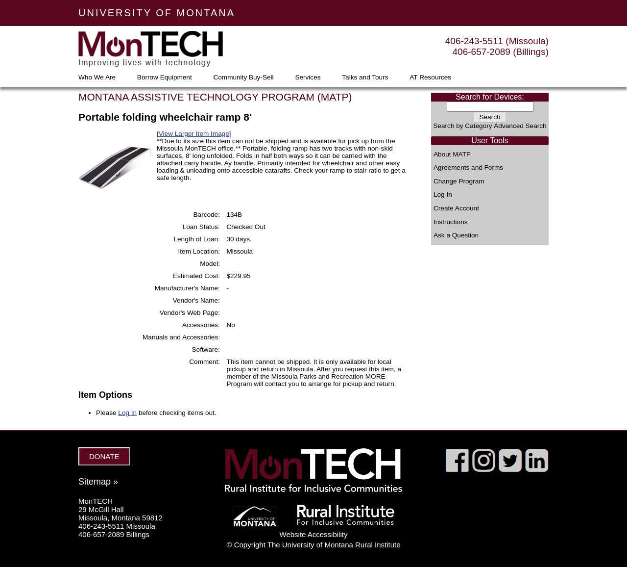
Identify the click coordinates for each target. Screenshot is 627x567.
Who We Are (97, 77)
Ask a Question (456, 235)
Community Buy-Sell (243, 77)
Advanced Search (520, 125)
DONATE (104, 456)
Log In (443, 194)
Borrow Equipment (164, 77)
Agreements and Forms (468, 167)
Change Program (459, 181)
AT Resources (430, 77)
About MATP (452, 154)
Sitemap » (98, 482)
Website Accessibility (314, 534)
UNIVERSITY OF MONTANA (156, 12)
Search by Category (462, 125)
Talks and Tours (365, 77)
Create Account (456, 208)
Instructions (451, 222)
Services (307, 77)
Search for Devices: (490, 97)
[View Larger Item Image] (194, 133)
